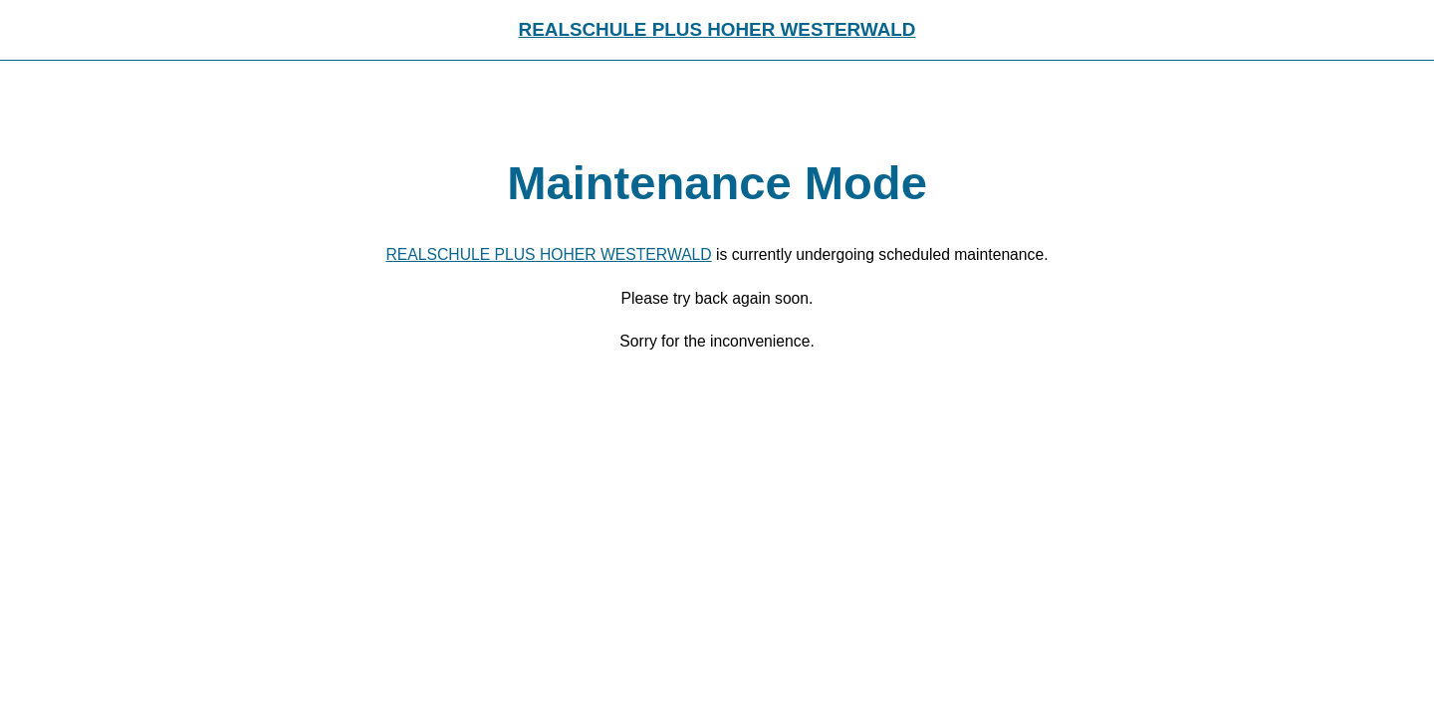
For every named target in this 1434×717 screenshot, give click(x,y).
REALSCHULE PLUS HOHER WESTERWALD (717, 29)
